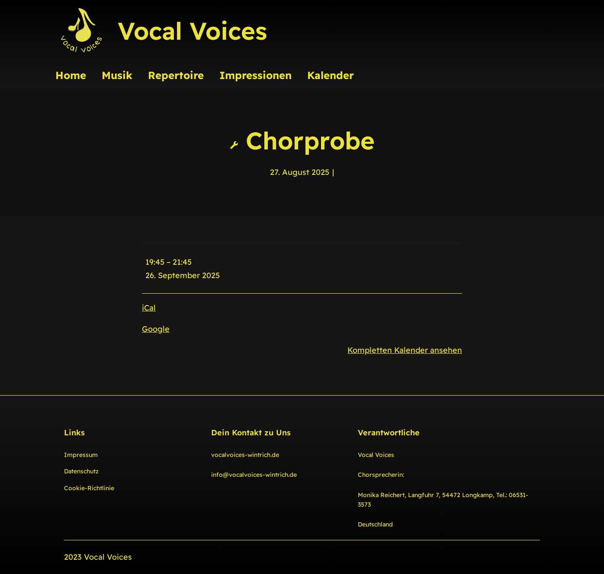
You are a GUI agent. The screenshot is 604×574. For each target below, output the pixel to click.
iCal (149, 308)
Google (156, 329)
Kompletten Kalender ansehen (404, 350)
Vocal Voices (192, 31)
